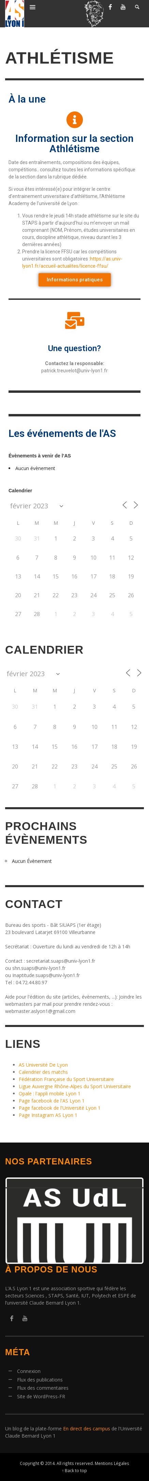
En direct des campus (86, 1428)
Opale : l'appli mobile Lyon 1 (49, 1093)
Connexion (29, 1371)
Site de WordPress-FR (41, 1396)
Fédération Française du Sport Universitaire (66, 1079)
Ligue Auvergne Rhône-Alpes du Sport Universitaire (75, 1086)
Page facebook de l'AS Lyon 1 (52, 1100)
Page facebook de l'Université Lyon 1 (60, 1108)
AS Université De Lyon (43, 1065)
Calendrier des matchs (43, 1072)
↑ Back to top (74, 1470)
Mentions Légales (112, 1463)
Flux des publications (40, 1379)
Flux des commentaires (43, 1388)
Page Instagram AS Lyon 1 (48, 1115)
